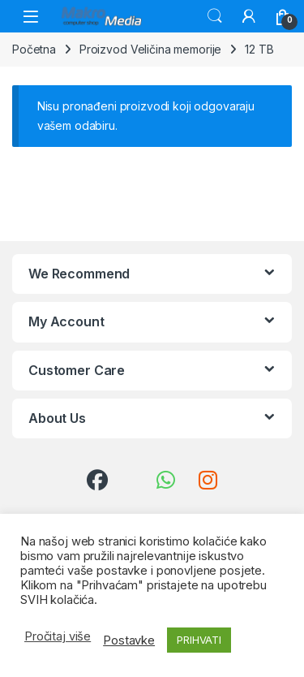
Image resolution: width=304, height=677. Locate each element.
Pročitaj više (57, 636)
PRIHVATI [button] (199, 639)
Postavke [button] (129, 640)
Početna (34, 49)
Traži (215, 16)
